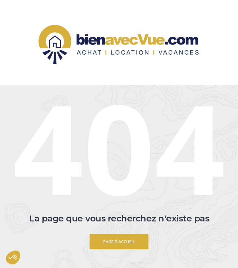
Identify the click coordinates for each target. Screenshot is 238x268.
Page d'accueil (119, 241)
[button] (13, 257)
